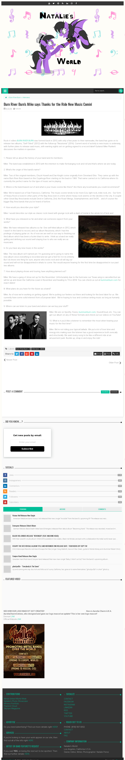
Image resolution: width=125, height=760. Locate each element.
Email (98, 354)
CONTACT (68, 696)
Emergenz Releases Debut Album (24, 522)
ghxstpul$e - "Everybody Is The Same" (25, 563)
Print (107, 354)
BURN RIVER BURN (25, 140)
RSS (66, 707)
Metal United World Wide (15, 695)
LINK (13, 613)
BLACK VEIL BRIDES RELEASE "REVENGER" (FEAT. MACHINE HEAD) (35, 532)
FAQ (65, 733)
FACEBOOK (69, 699)
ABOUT (67, 730)
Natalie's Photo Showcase (16, 698)
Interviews (35, 349)
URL (116, 354)
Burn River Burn (22, 349)
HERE (54, 724)
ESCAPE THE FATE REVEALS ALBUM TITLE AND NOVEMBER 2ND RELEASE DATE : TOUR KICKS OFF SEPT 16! (49, 543)
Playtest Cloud (10, 703)
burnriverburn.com (109, 280)
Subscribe (27, 446)
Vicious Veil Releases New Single (23, 512)
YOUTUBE (68, 713)
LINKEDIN (68, 704)
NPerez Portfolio (11, 700)
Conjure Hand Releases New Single (24, 553)
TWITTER (68, 710)
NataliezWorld (9, 757)
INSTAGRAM (69, 701)
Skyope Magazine (12, 705)
